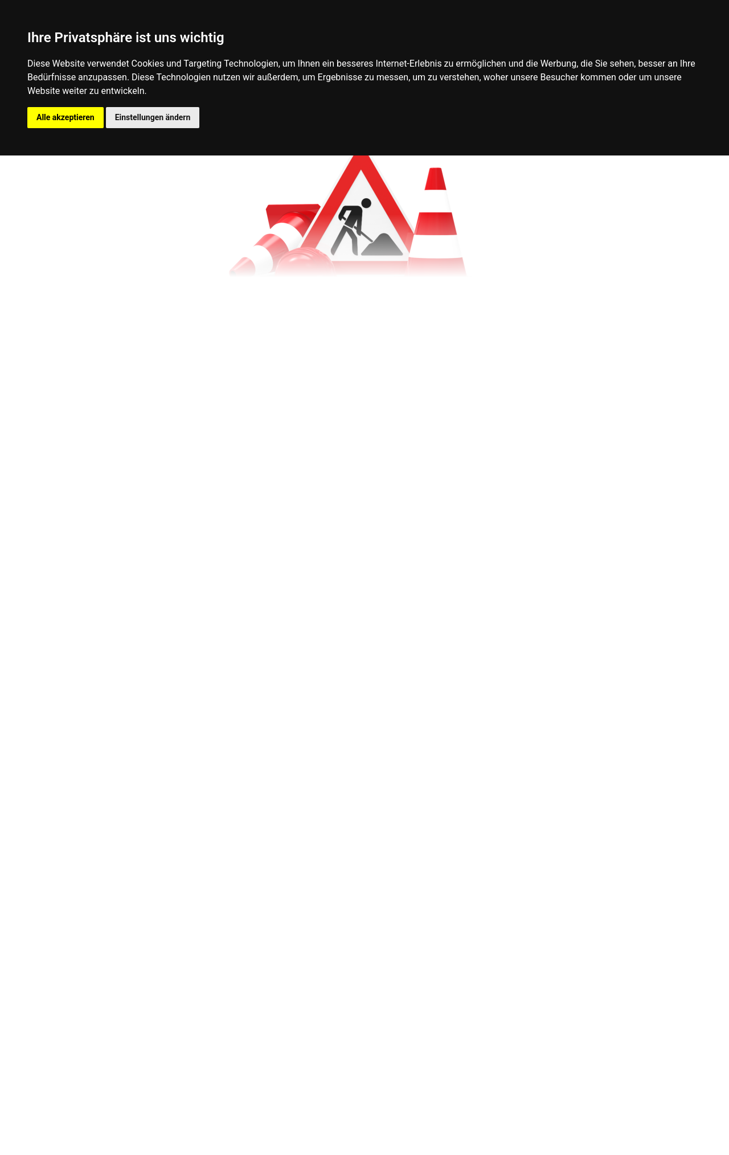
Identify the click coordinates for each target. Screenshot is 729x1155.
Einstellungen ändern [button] (153, 117)
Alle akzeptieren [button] (65, 117)
